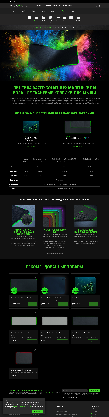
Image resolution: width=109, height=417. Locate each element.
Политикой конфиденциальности (71, 397)
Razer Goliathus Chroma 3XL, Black (22, 298)
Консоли (48, 6)
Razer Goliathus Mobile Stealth (51, 298)
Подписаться (95, 390)
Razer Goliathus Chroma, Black (21, 370)
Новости (64, 6)
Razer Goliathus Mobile (79, 298)
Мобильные (56, 6)
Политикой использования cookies (22, 406)
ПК (44, 6)
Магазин (38, 6)
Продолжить (37, 411)
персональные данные (33, 408)
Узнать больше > (31, 146)
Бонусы (70, 6)
